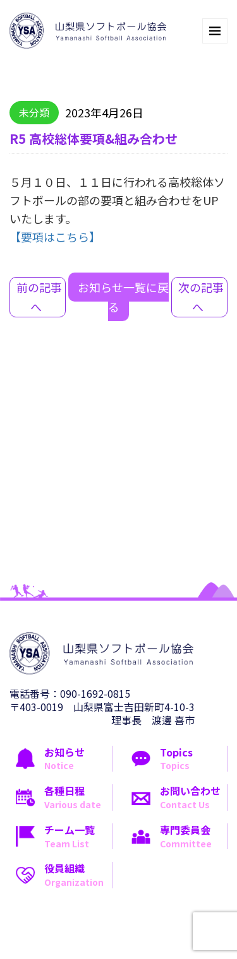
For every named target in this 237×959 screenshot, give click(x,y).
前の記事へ (39, 297)
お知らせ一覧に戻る (123, 297)
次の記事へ (201, 297)
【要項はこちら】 (54, 236)
